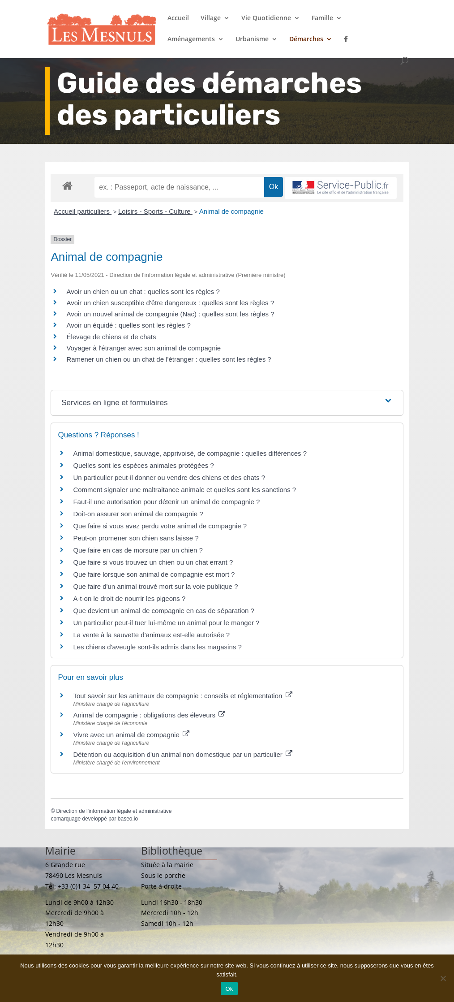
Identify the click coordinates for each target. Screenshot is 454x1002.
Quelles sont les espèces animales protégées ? (143, 465)
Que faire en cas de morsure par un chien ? (137, 550)
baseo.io (128, 819)
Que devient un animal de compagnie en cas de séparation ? (163, 610)
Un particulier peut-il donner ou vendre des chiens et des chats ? (169, 477)
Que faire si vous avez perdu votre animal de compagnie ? (160, 526)
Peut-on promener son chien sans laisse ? (135, 538)
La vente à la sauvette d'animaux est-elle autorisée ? (151, 635)
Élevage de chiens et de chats (111, 337)
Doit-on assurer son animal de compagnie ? (138, 514)
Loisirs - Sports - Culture (155, 211)
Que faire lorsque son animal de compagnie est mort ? (154, 574)
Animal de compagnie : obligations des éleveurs (149, 715)
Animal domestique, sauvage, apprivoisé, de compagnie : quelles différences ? (190, 453)
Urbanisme (252, 39)
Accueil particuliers (82, 211)
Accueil (178, 18)
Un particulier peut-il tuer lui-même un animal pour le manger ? (166, 622)
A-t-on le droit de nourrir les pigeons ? (129, 598)
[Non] (442, 978)
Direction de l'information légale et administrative (114, 811)
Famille (322, 18)
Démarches (306, 39)
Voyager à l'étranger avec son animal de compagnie (143, 348)
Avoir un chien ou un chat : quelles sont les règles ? (142, 291)
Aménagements (191, 39)
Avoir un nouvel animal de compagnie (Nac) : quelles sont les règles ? (170, 314)
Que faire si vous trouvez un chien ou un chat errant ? (153, 562)
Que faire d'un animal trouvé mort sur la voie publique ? (155, 586)
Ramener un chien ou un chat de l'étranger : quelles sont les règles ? (168, 359)
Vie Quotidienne (266, 18)
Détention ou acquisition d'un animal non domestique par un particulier (182, 754)
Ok (229, 988)
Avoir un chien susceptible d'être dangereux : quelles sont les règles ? (170, 303)
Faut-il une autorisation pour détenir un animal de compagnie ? (166, 501)
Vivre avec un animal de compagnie (131, 735)
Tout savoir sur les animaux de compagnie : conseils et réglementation (182, 696)
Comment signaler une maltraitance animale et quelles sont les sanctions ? (184, 489)
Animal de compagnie (231, 211)
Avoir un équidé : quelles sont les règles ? (128, 325)
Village (211, 18)
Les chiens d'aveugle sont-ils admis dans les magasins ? (157, 647)
